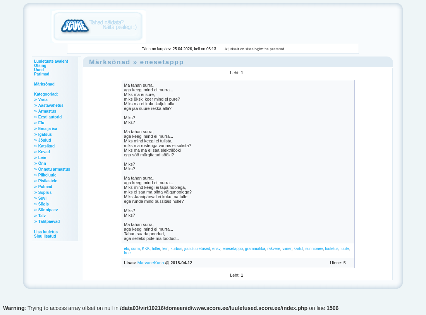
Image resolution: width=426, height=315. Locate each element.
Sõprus (45, 192)
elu (126, 249)
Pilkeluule (47, 175)
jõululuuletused (197, 249)
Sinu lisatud (45, 236)
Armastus (47, 111)
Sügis (43, 204)
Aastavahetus (51, 105)
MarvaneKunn (150, 262)
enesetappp (162, 62)
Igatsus (45, 134)
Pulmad (45, 187)
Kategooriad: (46, 94)
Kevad (44, 152)
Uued (39, 70)
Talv (42, 216)
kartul (298, 249)
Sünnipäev (48, 210)
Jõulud (44, 140)
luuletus (331, 249)
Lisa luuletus (46, 232)
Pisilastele (47, 181)
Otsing (40, 65)
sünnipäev (314, 249)
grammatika (255, 249)
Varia (43, 100)
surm (135, 249)
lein (165, 249)
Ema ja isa (47, 129)
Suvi (42, 198)
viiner (287, 249)
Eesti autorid (50, 117)
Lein (42, 158)
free (127, 253)
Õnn (42, 163)
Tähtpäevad (49, 221)
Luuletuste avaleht (51, 61)
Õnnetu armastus (54, 169)
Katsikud (46, 146)
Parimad (41, 74)
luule (345, 249)
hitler (156, 249)
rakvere (273, 249)
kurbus (176, 249)
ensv (216, 249)
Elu (41, 123)
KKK (146, 249)
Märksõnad (44, 84)
